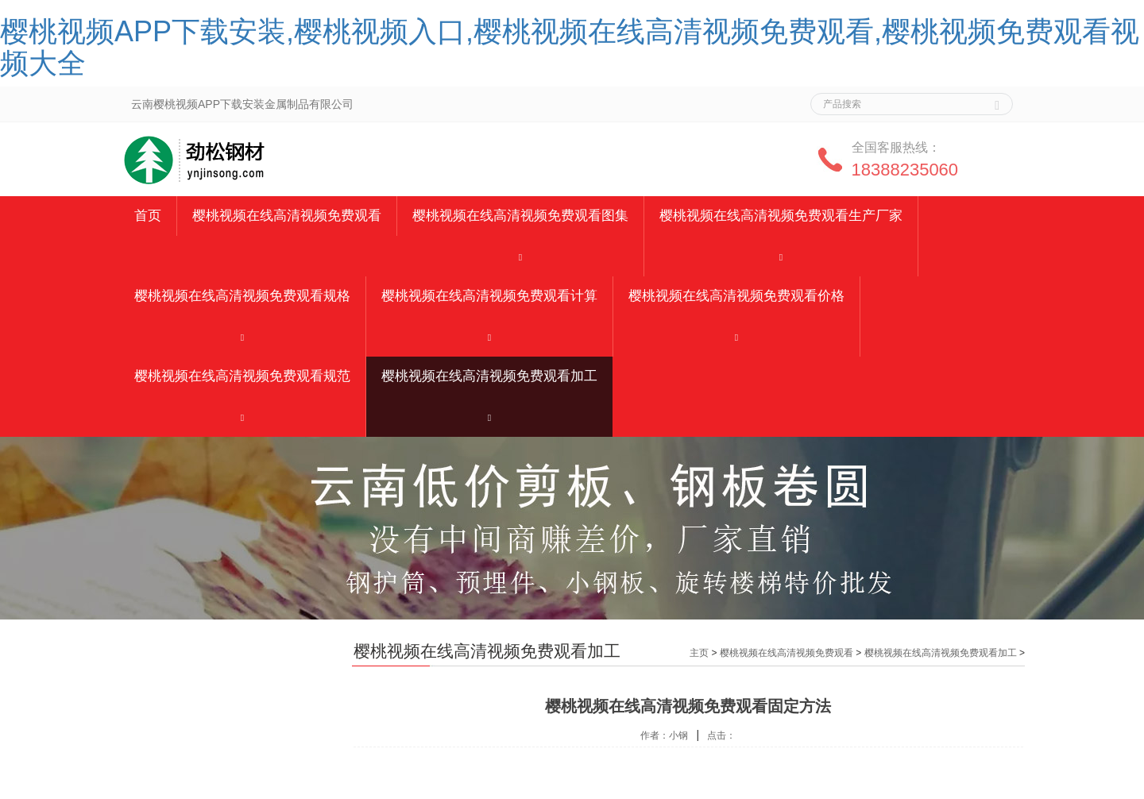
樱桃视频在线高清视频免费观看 (286, 215)
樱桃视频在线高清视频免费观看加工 (489, 376)
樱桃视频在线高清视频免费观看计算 (489, 295)
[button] (520, 256)
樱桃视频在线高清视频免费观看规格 (242, 295)
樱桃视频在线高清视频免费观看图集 (520, 215)
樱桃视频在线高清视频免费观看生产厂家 (780, 215)
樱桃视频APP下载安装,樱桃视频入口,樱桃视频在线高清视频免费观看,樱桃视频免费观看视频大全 (569, 47)
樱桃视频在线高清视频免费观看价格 (736, 295)
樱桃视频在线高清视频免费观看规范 (242, 376)
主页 (699, 652)
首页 (147, 215)
